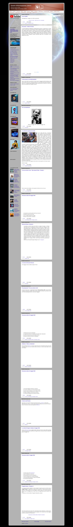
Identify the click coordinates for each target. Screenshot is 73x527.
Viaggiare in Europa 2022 (13, 58)
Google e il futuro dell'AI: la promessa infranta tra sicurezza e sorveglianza (16, 171)
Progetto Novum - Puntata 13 (27, 486)
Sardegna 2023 (12, 59)
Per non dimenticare (26, 107)
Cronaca (26, 396)
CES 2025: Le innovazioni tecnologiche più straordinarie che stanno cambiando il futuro (15, 186)
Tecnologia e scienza (30, 23)
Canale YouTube (41, 11)
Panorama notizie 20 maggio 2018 (28, 195)
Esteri (28, 258)
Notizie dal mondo (12, 12)
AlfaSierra (32, 11)
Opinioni (26, 23)
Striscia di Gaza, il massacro (27, 224)
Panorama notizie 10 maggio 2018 (28, 371)
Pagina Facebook (17, 12)
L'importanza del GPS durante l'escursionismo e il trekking (14, 75)
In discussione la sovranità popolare (29, 79)
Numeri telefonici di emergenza (14, 80)
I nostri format (18, 11)
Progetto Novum (32, 518)
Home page (36, 521)
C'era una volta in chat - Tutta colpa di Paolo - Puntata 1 (33, 170)
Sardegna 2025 (12, 61)
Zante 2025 (11, 62)
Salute (30, 219)
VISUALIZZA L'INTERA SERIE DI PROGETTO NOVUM (36, 514)
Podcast (25, 11)
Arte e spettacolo (27, 518)
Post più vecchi (48, 521)
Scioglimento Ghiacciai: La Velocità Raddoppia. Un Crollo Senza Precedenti (17, 210)
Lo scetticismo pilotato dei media (28, 130)
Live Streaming (27, 219)
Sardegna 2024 (12, 60)
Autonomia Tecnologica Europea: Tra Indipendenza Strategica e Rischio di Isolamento (14, 181)
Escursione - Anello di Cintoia (28, 26)
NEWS (11, 11)
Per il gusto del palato (46, 11)
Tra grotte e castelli (13, 48)
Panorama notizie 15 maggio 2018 (28, 315)
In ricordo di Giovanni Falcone (28, 262)
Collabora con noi (34, 12)
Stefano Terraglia (29, 12)
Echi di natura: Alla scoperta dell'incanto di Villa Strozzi (14, 56)
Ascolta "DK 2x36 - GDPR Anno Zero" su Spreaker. (36, 20)
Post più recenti (25, 521)
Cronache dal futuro (23, 12)
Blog (28, 165)
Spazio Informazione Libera (21, 6)
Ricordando (26, 127)
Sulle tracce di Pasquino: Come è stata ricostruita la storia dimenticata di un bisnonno (17, 176)
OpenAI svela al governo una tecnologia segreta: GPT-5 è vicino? (16, 205)
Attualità (26, 165)
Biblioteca (51, 11)
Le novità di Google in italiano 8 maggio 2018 (31, 428)
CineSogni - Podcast (56, 11)
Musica (22, 11)
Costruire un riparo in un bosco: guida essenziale (14, 79)
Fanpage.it (42, 239)
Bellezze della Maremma (13, 52)
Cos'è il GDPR (24, 16)
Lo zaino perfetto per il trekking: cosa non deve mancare (14, 68)
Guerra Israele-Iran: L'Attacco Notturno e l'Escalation (17, 195)
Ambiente (26, 481)
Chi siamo (14, 11)
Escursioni (28, 11)
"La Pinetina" (42, 402)
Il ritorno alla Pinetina (26, 400)
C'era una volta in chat (28, 310)
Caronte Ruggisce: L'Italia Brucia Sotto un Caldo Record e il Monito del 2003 (17, 214)
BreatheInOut (32, 472)
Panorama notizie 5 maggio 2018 (28, 455)
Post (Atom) (26, 523)
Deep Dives (35, 11)
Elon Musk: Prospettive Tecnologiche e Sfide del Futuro (16, 200)
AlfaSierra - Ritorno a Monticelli (28, 343)
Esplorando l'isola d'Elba (13, 53)
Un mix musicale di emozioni (14, 88)
